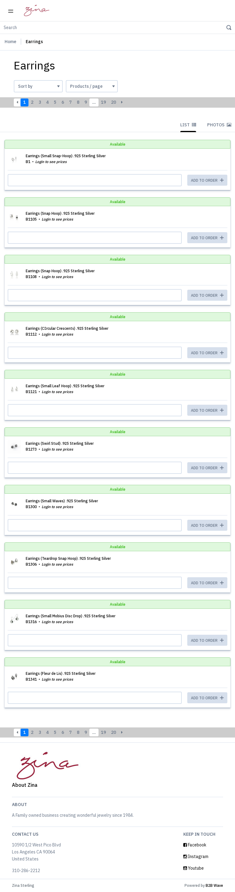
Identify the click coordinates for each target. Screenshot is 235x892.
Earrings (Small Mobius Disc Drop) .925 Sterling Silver (70, 616)
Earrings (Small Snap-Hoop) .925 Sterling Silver (66, 156)
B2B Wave (214, 885)
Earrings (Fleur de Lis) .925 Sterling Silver (60, 673)
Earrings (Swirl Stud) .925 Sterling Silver (60, 443)
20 (113, 102)
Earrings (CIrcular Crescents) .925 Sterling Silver (67, 328)
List (188, 125)
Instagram (195, 856)
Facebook (194, 845)
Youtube (193, 868)
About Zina (24, 785)
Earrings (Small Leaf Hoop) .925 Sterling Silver (65, 386)
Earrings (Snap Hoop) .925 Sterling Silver (60, 213)
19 (103, 102)
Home (10, 41)
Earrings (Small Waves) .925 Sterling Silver (62, 501)
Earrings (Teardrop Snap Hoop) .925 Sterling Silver (68, 558)
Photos (219, 125)
